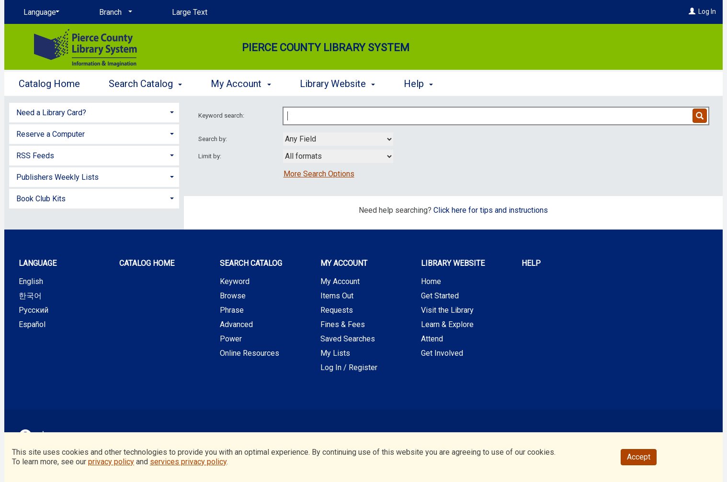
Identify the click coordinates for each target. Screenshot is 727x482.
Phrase (232, 310)
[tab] (94, 111)
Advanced (236, 324)
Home (431, 281)
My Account (340, 281)
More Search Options (319, 173)
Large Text (189, 12)
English (31, 281)
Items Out (336, 295)
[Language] (40, 12)
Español (32, 324)
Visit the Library (447, 310)
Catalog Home (49, 83)
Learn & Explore (447, 324)
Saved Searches (347, 338)
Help (531, 263)
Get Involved (442, 353)
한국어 (30, 295)
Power (231, 338)
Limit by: (210, 156)
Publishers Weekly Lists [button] (57, 177)
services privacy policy (188, 461)
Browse (233, 295)
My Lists (335, 353)
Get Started (440, 295)
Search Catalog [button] (145, 83)
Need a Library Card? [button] (51, 112)
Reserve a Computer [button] (50, 134)
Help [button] (418, 83)
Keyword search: (222, 115)
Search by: (213, 138)
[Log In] (692, 11)
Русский (33, 310)
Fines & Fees (342, 324)
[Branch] (114, 12)
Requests (336, 310)
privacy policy (111, 461)
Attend (432, 338)
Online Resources (249, 353)
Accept (638, 456)
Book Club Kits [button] (41, 198)
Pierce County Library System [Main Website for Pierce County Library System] (325, 48)
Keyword (235, 281)
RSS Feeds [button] (35, 155)
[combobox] (338, 139)
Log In (707, 11)
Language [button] (38, 263)
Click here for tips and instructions (490, 210)
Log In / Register (348, 367)
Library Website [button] (337, 83)
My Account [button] (241, 83)
